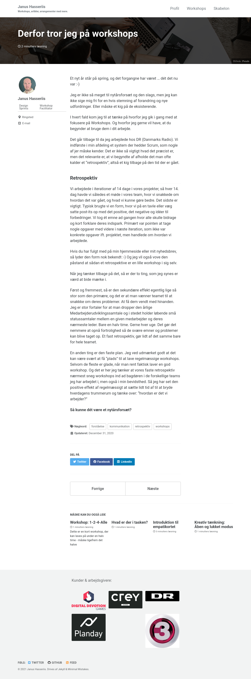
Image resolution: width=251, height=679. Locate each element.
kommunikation (120, 426)
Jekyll (61, 669)
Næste (153, 488)
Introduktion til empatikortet (165, 524)
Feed (71, 662)
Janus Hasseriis (43, 9)
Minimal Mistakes (78, 669)
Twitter (35, 662)
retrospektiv (142, 426)
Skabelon (221, 8)
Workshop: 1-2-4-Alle (88, 522)
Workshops (196, 8)
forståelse (98, 426)
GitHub (54, 662)
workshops (163, 426)
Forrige (98, 488)
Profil (174, 8)
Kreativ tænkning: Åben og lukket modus (214, 524)
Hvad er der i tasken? (130, 522)
